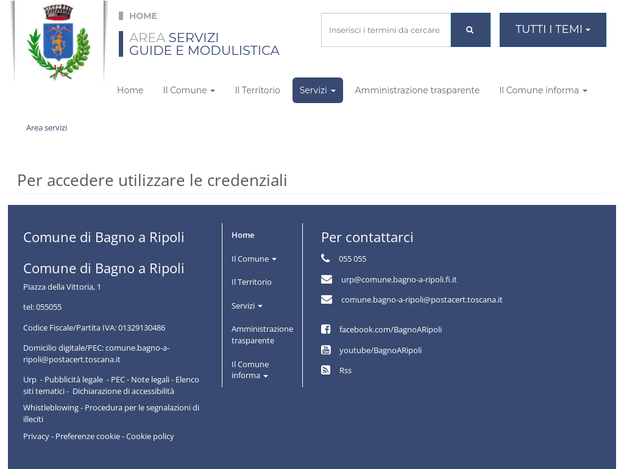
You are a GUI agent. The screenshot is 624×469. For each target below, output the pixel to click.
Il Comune (189, 90)
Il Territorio (257, 90)
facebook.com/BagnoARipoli (390, 329)
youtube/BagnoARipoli (380, 350)
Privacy (36, 436)
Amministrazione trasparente (417, 90)
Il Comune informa (543, 90)
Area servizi (46, 127)
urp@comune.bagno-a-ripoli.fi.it (399, 279)
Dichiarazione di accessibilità (123, 390)
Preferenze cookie (87, 436)
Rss (345, 370)
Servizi (318, 90)
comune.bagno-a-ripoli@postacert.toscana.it (422, 299)
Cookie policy (150, 436)
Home (130, 90)
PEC (118, 379)
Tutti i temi (553, 29)
